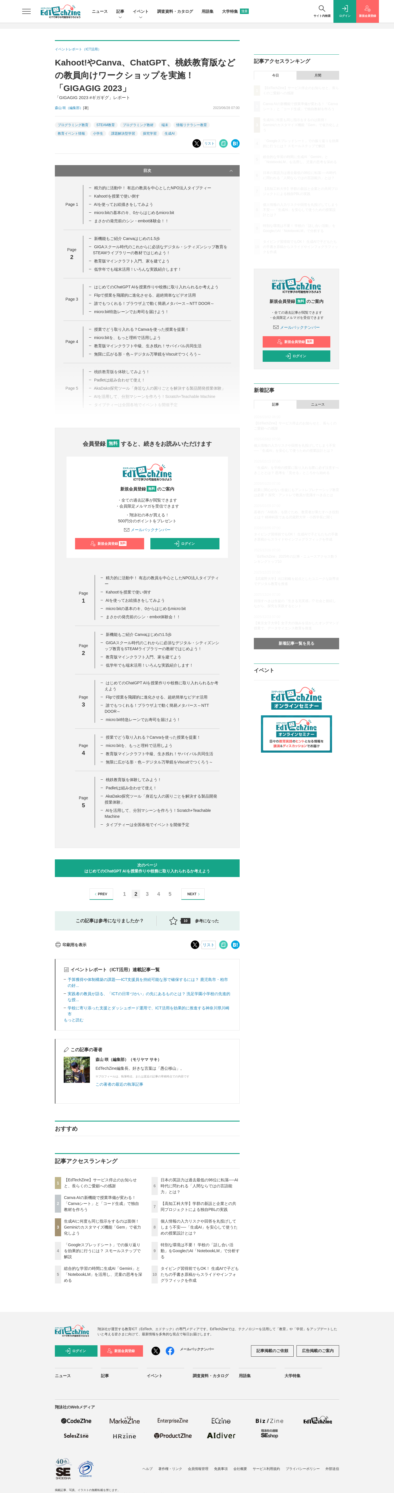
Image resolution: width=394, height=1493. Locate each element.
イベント (141, 12)
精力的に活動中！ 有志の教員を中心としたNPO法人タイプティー (152, 188)
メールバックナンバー (147, 529)
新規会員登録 (108, 544)
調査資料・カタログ (175, 11)
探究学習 (150, 133)
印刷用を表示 (70, 944)
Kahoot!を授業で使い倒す (117, 196)
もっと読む (74, 1020)
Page (71, 204)
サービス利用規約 (266, 1469)
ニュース (100, 11)
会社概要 (240, 1469)
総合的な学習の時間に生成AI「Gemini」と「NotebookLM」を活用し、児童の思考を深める (103, 1274)
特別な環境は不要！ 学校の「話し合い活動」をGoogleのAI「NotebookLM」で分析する (200, 1251)
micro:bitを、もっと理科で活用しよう (127, 337)
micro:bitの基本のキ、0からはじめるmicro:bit (134, 212)
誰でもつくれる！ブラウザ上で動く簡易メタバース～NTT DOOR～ (154, 303)
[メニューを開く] (26, 11)
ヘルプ (147, 1469)
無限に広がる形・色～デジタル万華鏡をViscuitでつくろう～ (147, 354)
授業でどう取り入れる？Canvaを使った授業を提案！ (141, 329)
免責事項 (221, 1469)
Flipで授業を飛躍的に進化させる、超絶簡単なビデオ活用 (145, 295)
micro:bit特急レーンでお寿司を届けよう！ (131, 311)
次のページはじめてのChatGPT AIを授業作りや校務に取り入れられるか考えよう (147, 868)
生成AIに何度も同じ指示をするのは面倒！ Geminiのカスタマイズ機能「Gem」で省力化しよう (102, 1227)
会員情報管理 (198, 1469)
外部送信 (332, 1469)
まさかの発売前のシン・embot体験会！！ (131, 221)
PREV (100, 894)
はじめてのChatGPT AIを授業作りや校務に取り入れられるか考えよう (156, 287)
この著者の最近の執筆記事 (119, 1084)
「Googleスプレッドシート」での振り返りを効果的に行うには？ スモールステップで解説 (102, 1251)
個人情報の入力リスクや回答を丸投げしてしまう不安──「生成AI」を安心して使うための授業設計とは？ (199, 1227)
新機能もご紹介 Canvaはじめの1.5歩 (127, 238)
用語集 (207, 11)
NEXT (194, 894)
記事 (120, 12)
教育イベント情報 (71, 133)
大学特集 (235, 11)
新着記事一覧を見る (296, 643)
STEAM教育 (105, 125)
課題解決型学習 (123, 133)
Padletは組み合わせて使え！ (131, 788)
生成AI (170, 133)
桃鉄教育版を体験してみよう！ (133, 779)
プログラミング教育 (73, 125)
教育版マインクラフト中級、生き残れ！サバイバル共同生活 (148, 346)
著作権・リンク (170, 1469)
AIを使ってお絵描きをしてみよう (123, 204)
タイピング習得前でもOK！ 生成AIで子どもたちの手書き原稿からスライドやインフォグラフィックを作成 (200, 1274)
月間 (317, 75)
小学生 (98, 133)
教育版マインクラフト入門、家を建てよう (132, 261)
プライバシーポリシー (303, 1469)
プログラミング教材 (138, 125)
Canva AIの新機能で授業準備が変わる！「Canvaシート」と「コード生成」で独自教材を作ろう (101, 1203)
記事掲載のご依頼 (272, 1350)
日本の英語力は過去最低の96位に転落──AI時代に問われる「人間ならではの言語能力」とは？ (199, 1186)
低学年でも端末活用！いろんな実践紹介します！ (138, 269)
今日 (275, 75)
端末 (164, 125)
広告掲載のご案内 (318, 1350)
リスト (209, 143)
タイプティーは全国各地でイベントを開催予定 (147, 824)
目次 (188, 171)
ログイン (184, 544)
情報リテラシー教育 (191, 125)
